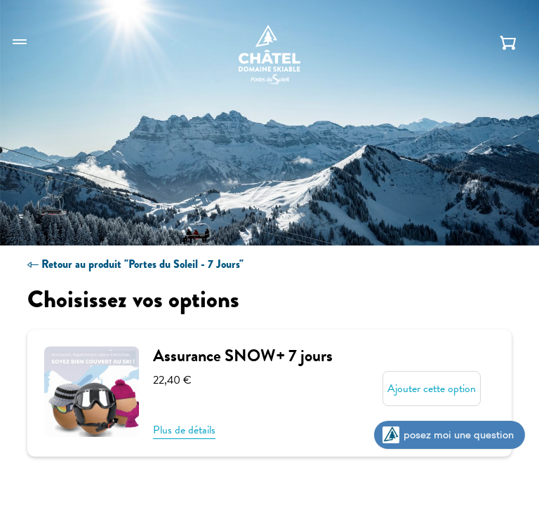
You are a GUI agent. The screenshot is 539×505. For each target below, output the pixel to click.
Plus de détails (184, 430)
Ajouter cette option (431, 388)
